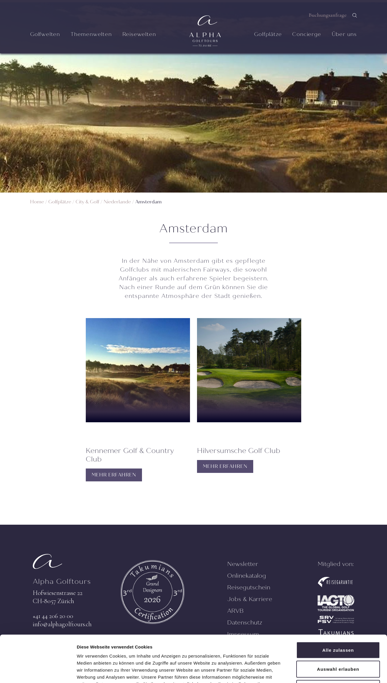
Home (37, 202)
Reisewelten (139, 34)
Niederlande (117, 202)
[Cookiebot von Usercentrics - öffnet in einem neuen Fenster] (38, 671)
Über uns (344, 34)
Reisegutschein (248, 587)
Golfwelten (45, 34)
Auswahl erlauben (338, 625)
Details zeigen (311, 671)
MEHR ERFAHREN (114, 475)
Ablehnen (338, 644)
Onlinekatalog (246, 575)
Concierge (306, 34)
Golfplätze (268, 34)
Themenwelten (91, 34)
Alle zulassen (338, 606)
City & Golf (87, 202)
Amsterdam (148, 202)
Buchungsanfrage (328, 15)
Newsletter (242, 564)
